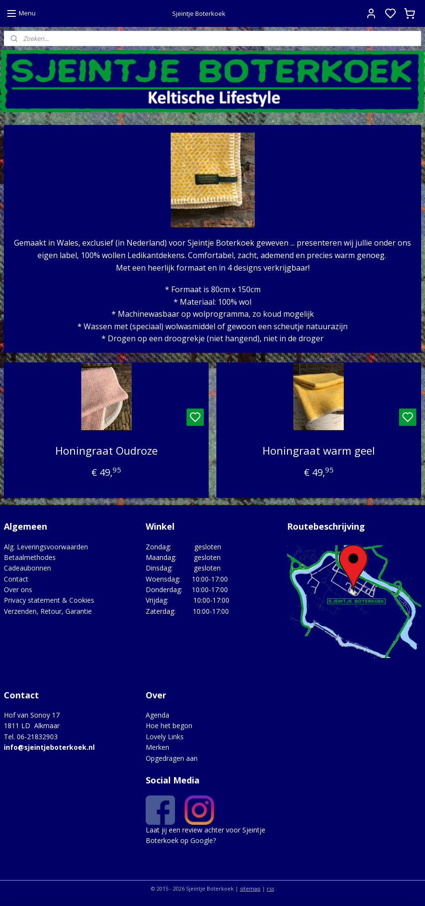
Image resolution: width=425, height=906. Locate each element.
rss (270, 888)
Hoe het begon (169, 725)
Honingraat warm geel (318, 450)
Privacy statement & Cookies (49, 600)
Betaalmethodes (30, 557)
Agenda (157, 715)
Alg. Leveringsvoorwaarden (46, 546)
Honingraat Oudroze (106, 450)
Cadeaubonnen (27, 567)
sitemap (250, 888)
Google (201, 840)
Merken (157, 747)
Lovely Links (165, 736)
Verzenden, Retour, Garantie (48, 611)
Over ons (18, 589)
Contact (16, 578)
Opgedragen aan (172, 758)
